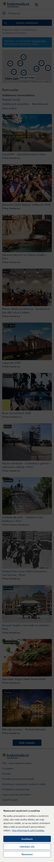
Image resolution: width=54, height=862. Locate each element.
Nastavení (27, 854)
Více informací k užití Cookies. (28, 830)
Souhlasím (27, 838)
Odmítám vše (27, 846)
